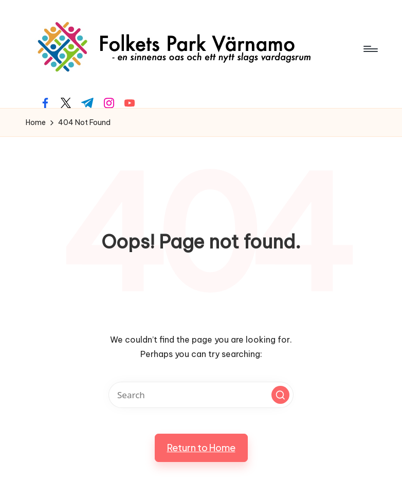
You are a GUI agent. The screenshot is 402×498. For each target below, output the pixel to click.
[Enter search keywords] (201, 395)
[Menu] (369, 48)
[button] (280, 395)
